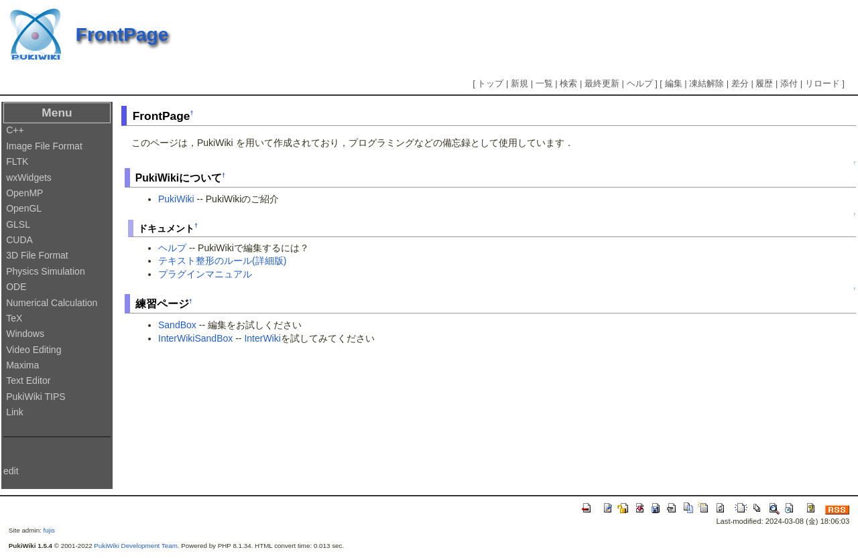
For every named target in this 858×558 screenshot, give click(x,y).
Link (14, 412)
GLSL (18, 224)
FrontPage (122, 34)
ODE (16, 286)
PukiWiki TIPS (35, 396)
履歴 (764, 83)
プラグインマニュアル (205, 274)
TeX (14, 318)
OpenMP (24, 193)
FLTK (17, 161)
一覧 (544, 83)
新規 (519, 83)
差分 (740, 83)
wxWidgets (29, 177)
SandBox (177, 325)
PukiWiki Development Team (136, 545)
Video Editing (33, 349)
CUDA (19, 239)
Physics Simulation (45, 271)
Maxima (22, 365)
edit (11, 471)
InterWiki (262, 338)
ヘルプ (640, 83)
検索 (568, 83)
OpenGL (24, 208)
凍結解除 (706, 83)
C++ (14, 130)
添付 (789, 83)
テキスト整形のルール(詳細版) (222, 260)
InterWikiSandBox (195, 338)
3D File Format (37, 255)
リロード (822, 83)
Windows (25, 333)
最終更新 (602, 83)
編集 (673, 83)
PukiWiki (176, 199)
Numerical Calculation (51, 302)
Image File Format (44, 146)
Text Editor (28, 380)
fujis (49, 530)
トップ (490, 83)
